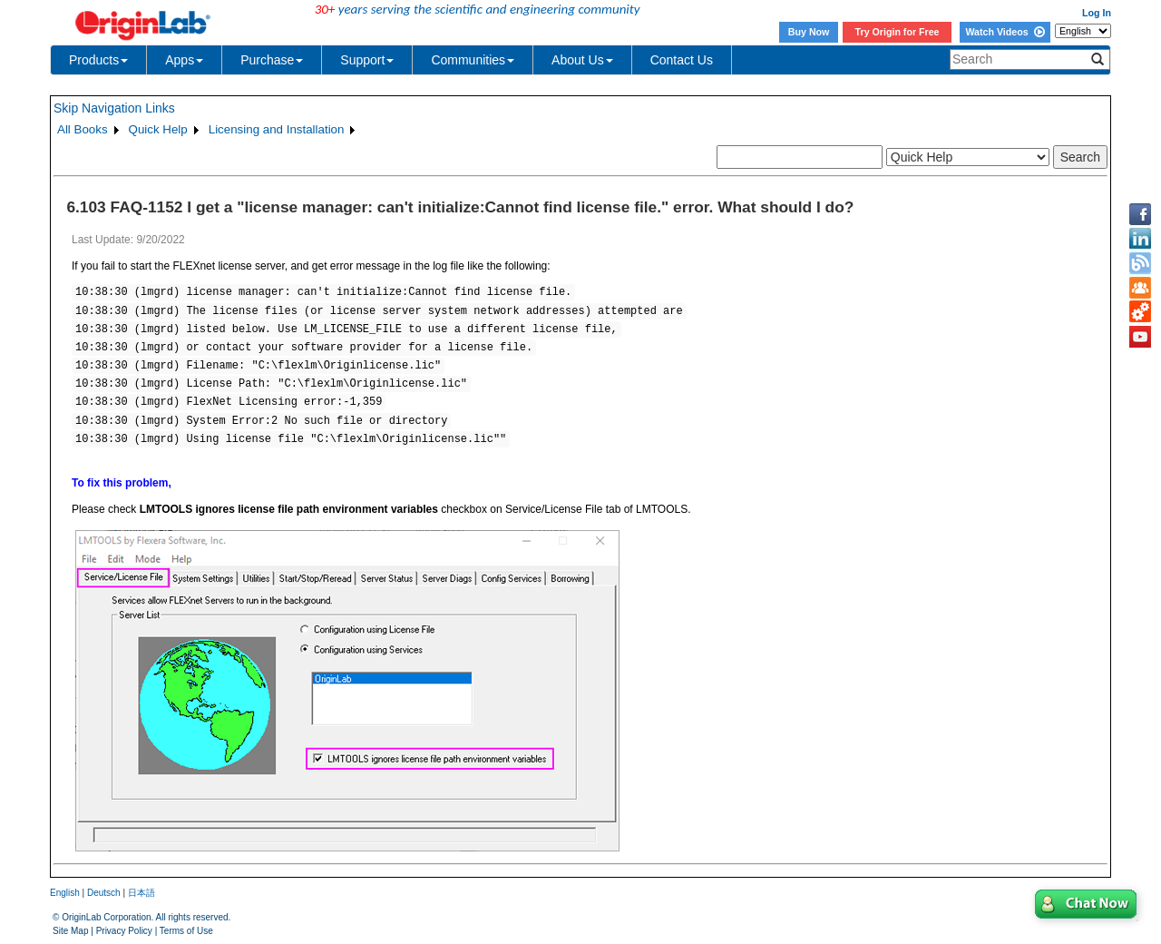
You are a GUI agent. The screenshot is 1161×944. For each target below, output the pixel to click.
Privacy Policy (124, 931)
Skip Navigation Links (114, 108)
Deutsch (104, 893)
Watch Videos (1004, 31)
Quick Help (158, 129)
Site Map (70, 931)
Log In (1096, 12)
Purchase (271, 60)
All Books (82, 129)
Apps (184, 60)
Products (98, 60)
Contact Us (681, 60)
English (65, 893)
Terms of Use (186, 931)
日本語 (141, 893)
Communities (472, 60)
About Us (582, 60)
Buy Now (809, 31)
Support (367, 60)
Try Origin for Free (897, 31)
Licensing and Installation (277, 129)
